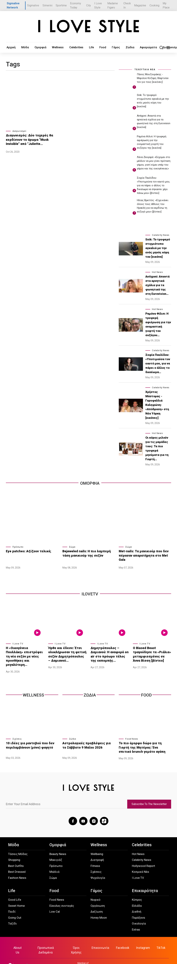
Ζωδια (90, 688)
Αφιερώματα (113, 47)
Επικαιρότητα (145, 882)
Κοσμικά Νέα (140, 863)
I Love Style (98, 5)
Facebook (122, 939)
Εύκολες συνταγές (61, 897)
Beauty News (57, 845)
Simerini (47, 5)
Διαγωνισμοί (131, 47)
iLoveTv (90, 593)
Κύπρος (137, 891)
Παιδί (12, 903)
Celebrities (59, 47)
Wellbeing (97, 845)
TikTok (159, 939)
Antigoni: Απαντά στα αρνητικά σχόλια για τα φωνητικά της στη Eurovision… (157, 285)
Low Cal (54, 903)
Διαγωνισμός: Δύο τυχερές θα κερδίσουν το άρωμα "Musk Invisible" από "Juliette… (31, 139)
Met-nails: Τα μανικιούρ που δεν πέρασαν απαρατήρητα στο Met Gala (144, 552)
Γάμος (88, 47)
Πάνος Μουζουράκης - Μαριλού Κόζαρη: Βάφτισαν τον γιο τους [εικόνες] (153, 78)
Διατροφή (97, 851)
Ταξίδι (12, 915)
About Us (20, 939)
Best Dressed (17, 863)
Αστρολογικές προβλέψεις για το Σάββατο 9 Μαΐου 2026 (85, 737)
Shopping (14, 851)
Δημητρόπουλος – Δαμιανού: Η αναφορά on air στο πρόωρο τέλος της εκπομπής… (110, 653)
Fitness (95, 857)
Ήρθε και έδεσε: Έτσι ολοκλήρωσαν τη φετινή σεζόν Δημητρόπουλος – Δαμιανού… (65, 653)
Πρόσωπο (17, 547)
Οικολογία (139, 915)
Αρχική (9, 47)
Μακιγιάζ (55, 851)
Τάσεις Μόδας (17, 845)
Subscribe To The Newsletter (149, 796)
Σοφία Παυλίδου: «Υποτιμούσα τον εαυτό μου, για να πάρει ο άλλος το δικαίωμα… (157, 363)
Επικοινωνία (100, 939)
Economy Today (75, 5)
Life (71, 47)
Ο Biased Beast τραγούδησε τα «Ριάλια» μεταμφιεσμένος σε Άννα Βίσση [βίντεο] (152, 653)
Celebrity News (160, 235)
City (88, 5)
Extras (136, 921)
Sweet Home (16, 897)
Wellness (45, 47)
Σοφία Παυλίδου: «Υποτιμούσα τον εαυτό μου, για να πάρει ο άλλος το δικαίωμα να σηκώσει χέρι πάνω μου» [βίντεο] (153, 185)
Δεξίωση (97, 903)
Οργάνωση (98, 897)
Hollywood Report (143, 857)
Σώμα (72, 547)
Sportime (61, 5)
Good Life (14, 891)
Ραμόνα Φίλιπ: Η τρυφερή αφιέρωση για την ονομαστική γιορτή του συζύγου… (158, 324)
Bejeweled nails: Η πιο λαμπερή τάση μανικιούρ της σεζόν (87, 552)
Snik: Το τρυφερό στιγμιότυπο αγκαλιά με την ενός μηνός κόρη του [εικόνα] (157, 248)
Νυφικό (95, 891)
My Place (166, 5)
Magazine (140, 5)
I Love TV (17, 643)
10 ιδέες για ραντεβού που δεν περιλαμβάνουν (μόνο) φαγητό (27, 737)
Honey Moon (99, 909)
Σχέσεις (17, 731)
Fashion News (17, 869)
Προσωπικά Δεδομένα (47, 939)
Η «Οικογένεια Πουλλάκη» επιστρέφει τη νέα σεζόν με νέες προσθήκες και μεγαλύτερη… (23, 653)
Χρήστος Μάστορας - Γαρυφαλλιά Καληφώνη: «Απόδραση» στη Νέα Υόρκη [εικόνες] (157, 405)
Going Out (14, 909)
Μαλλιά (54, 863)
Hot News (157, 272)
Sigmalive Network (13, 5)
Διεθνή (136, 903)
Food (79, 47)
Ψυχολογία (98, 869)
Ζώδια (99, 47)
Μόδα (19, 47)
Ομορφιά (31, 47)
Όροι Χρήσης (77, 939)
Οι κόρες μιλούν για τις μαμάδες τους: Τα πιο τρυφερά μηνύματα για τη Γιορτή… (157, 448)
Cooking (154, 5)
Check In (127, 5)
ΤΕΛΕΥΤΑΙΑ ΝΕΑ (144, 69)
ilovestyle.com (162, 952)
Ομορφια (90, 483)
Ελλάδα (137, 897)
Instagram (141, 939)
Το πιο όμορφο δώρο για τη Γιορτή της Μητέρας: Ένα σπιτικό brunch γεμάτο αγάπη (145, 739)
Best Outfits (16, 857)
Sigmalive (33, 5)
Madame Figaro (112, 5)
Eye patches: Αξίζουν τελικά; (25, 551)
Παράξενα (138, 909)
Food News (131, 731)
